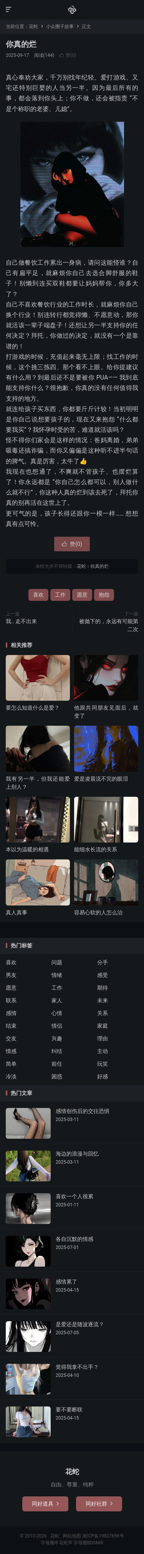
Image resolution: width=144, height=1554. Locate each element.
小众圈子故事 (60, 26)
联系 (11, 1000)
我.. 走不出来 (21, 621)
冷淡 (11, 1076)
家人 (56, 1000)
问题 (56, 962)
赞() (67, 55)
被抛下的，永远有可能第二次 (108, 625)
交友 (11, 1038)
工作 (60, 595)
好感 (102, 1076)
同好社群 (99, 1504)
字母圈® (50, 1543)
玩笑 (102, 1064)
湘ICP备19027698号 (103, 1536)
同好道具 (45, 1504)
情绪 (56, 975)
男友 (11, 975)
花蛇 (72, 9)
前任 (56, 1064)
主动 (102, 1051)
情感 (11, 1051)
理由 (102, 1038)
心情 (56, 1013)
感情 (11, 1013)
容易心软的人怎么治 (98, 912)
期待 (102, 988)
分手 (102, 962)
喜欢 (38, 595)
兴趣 (56, 1038)
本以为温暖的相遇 (27, 849)
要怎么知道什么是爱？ (33, 708)
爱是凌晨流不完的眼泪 (101, 779)
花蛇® (66, 1543)
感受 (102, 975)
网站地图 (72, 1536)
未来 (102, 1000)
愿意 (82, 595)
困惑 (56, 1076)
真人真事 (16, 912)
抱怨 (104, 595)
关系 (102, 1013)
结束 (11, 1026)
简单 (11, 1064)
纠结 (56, 1051)
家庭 (102, 1026)
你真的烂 (21, 44)
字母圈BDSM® (88, 1543)
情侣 (56, 1026)
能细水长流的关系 (95, 849)
